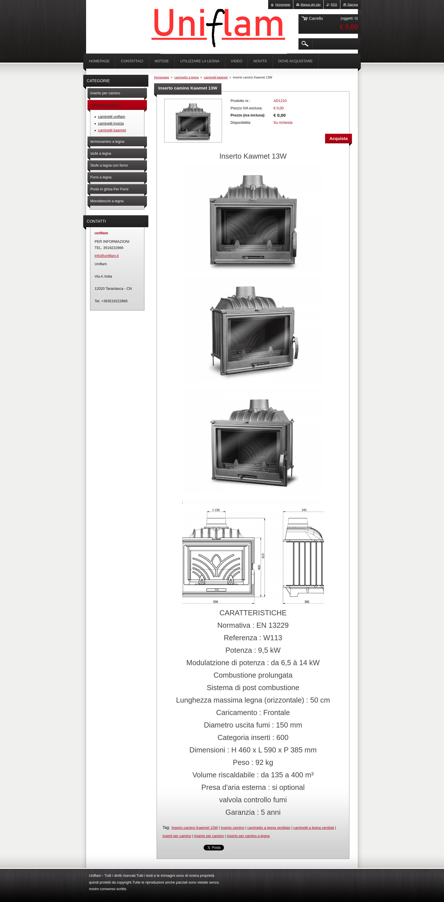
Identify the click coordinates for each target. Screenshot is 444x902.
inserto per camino (209, 836)
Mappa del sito (310, 4)
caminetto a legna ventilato (268, 828)
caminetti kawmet (216, 77)
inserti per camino (177, 836)
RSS (334, 4)
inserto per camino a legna (248, 836)
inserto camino (232, 828)
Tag (166, 827)
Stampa (352, 4)
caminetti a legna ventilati (313, 828)
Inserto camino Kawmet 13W (195, 828)
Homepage (161, 77)
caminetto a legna (186, 77)
